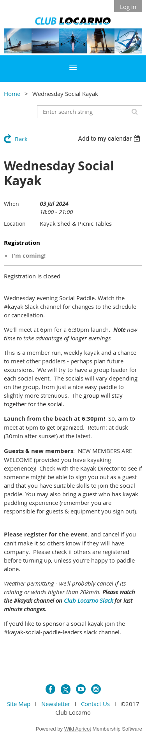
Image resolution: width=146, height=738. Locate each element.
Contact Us (95, 704)
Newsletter (55, 704)
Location (15, 223)
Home (12, 93)
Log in (128, 7)
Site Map (18, 704)
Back (21, 139)
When (11, 203)
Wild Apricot (77, 729)
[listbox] (110, 138)
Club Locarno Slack (88, 600)
